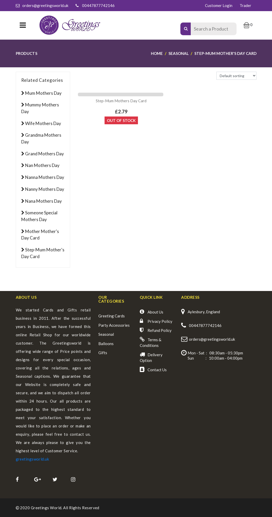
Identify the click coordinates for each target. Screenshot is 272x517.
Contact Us (157, 369)
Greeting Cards (111, 316)
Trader (245, 5)
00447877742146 (98, 5)
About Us (155, 312)
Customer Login (218, 5)
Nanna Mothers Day (44, 177)
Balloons (106, 343)
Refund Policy (160, 330)
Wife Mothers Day (43, 123)
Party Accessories (114, 325)
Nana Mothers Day (43, 201)
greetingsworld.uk (32, 459)
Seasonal (106, 334)
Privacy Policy (160, 321)
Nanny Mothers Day (44, 189)
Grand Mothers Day (44, 153)
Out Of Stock (121, 120)
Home (157, 53)
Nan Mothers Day (42, 165)
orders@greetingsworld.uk (45, 5)
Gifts (102, 352)
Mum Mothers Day (43, 93)
